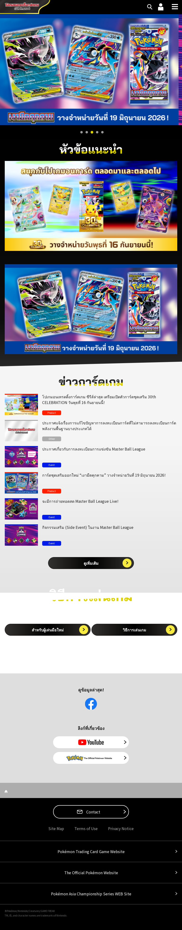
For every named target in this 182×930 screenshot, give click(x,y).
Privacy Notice (121, 828)
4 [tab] (97, 132)
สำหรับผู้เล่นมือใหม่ (48, 630)
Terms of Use (86, 828)
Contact (92, 812)
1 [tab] (81, 132)
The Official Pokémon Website (91, 872)
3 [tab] (92, 132)
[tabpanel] (91, 69)
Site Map (56, 828)
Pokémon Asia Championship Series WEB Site (91, 894)
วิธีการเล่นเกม (134, 630)
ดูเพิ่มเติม (91, 563)
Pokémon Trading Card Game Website (91, 851)
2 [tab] (86, 132)
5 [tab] (102, 132)
